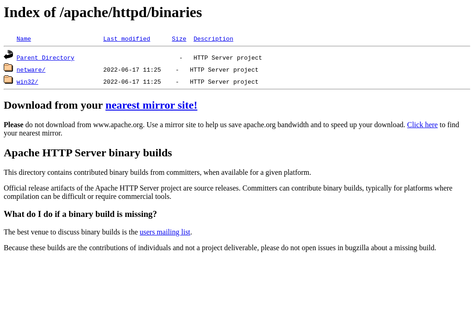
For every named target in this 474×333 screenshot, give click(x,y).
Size (179, 38)
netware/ (31, 69)
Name (24, 38)
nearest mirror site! (152, 105)
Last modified (126, 38)
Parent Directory (46, 57)
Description (213, 38)
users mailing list (165, 232)
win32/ (27, 81)
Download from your (55, 105)
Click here (422, 125)
